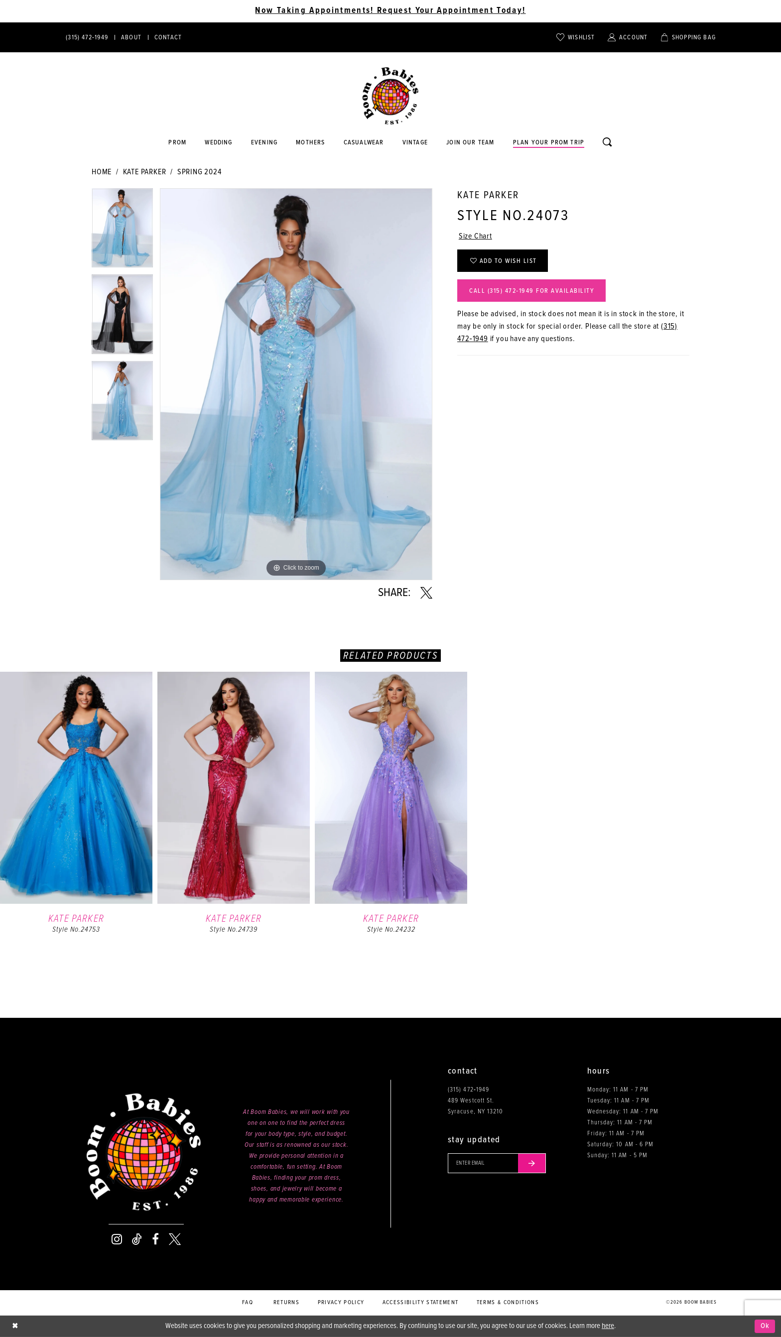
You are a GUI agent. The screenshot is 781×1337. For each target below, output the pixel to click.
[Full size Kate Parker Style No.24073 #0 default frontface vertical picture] (296, 384)
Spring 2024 (199, 172)
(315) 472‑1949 (468, 1090)
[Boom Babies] (390, 96)
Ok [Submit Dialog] (765, 1326)
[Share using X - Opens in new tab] (426, 593)
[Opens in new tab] (363, 143)
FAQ (247, 1303)
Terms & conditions (508, 1303)
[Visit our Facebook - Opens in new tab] (155, 1239)
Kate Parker (144, 172)
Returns (286, 1303)
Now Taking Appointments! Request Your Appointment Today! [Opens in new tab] (390, 10)
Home (102, 172)
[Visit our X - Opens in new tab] (175, 1239)
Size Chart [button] (475, 237)
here (608, 1326)
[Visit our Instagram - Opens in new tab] (117, 1239)
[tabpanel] (122, 231)
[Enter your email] (497, 1163)
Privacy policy (341, 1303)
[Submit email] (532, 1163)
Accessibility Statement (421, 1303)
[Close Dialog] (15, 1326)
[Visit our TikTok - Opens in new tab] (137, 1239)
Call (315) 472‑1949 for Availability (531, 291)
